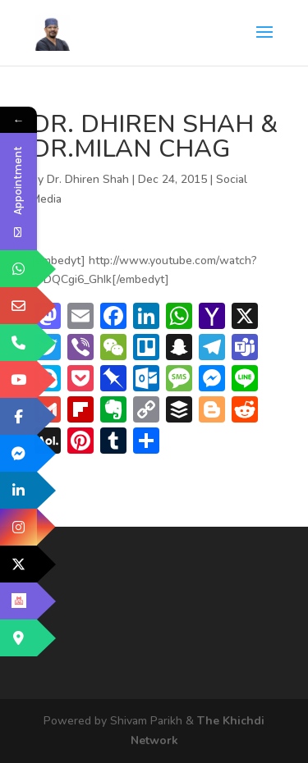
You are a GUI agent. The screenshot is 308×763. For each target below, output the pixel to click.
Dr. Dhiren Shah (88, 179)
